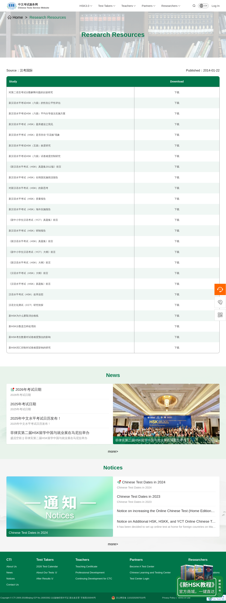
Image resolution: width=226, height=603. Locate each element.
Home (15, 17)
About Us (11, 566)
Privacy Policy (169, 598)
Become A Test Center (142, 566)
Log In (216, 5)
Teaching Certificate (86, 566)
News (9, 572)
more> (113, 451)
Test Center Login (139, 578)
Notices (10, 578)
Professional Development (89, 572)
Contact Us (12, 584)
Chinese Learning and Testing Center (150, 572)
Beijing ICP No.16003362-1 (39, 598)
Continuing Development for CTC (93, 578)
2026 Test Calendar (47, 566)
